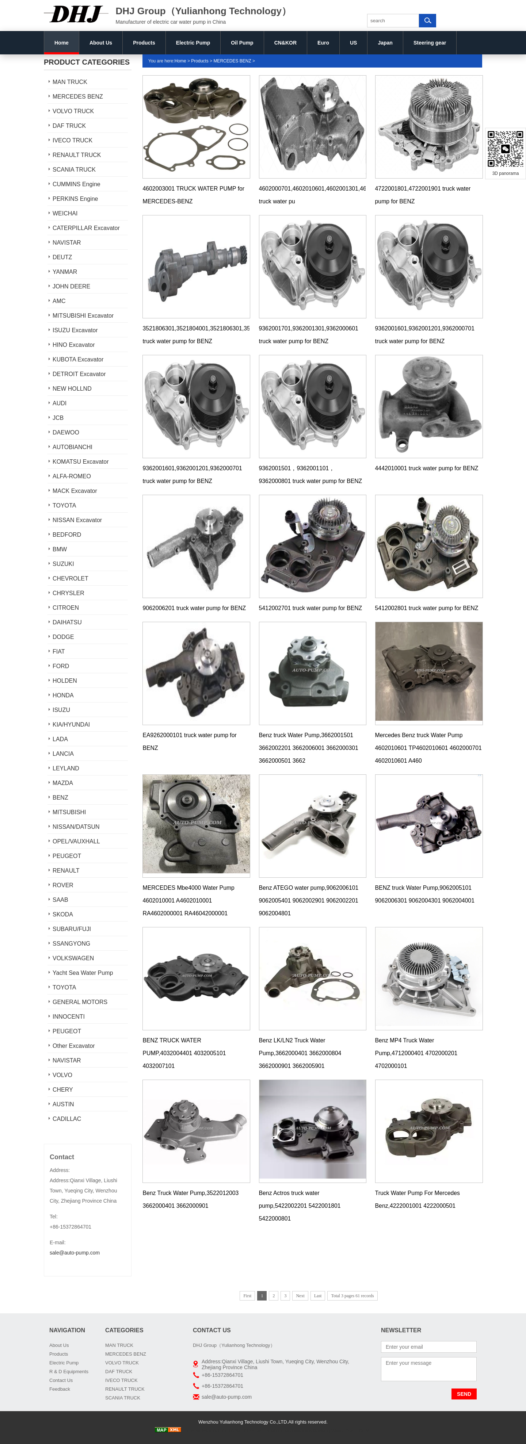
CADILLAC (67, 1119)
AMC (59, 301)
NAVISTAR (67, 243)
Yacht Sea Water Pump (83, 973)
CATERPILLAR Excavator (86, 228)
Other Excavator (74, 1046)
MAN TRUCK (70, 82)
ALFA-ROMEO (72, 476)
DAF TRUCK (69, 126)
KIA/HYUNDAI (71, 724)
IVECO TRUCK (72, 140)
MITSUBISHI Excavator (83, 316)
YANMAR (65, 272)
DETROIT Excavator (79, 374)
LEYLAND (66, 768)
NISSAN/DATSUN (76, 827)
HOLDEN (65, 681)
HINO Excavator (74, 345)
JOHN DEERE (71, 286)
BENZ (60, 797)
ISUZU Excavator (75, 330)
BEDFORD (67, 535)
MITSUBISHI (69, 812)
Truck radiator (197, 1430)
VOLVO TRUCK (73, 111)
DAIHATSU (67, 622)
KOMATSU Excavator (81, 462)
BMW (60, 549)
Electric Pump (193, 43)
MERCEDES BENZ (78, 96)
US (353, 43)
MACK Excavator (75, 491)
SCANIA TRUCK (74, 169)
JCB (58, 418)
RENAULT (66, 870)
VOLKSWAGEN (73, 958)
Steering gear (429, 43)
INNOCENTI (69, 1017)
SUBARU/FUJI (72, 929)
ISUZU (61, 710)
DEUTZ (62, 257)
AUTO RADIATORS (233, 1430)
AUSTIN (63, 1104)
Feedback (59, 1389)
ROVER (63, 885)
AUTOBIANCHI (72, 447)
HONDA (63, 695)
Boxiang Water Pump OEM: (342, 1430)
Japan (385, 43)
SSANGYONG (71, 944)
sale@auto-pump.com (75, 1253)
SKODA (63, 914)
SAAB (60, 900)
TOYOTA (64, 505)
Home (61, 43)
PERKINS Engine (75, 199)
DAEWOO (66, 432)
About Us (100, 43)
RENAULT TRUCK (77, 155)
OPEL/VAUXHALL (76, 841)
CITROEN (66, 608)
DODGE (63, 637)
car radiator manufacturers (283, 1430)
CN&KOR (285, 43)
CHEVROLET (70, 578)
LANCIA (63, 754)
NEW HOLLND (72, 389)
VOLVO (62, 1075)
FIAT (59, 651)
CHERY (63, 1090)
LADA (60, 739)
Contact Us (61, 1380)
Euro (323, 43)
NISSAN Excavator (77, 520)
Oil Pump (242, 43)
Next (300, 1295)
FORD (61, 666)
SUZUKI (63, 564)
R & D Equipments (68, 1371)
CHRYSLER (68, 593)
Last (318, 1295)
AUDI (59, 403)
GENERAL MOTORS (80, 1002)
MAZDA (63, 783)
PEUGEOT (67, 856)
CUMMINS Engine (76, 184)
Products (144, 43)
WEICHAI (65, 213)
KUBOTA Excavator (78, 359)
